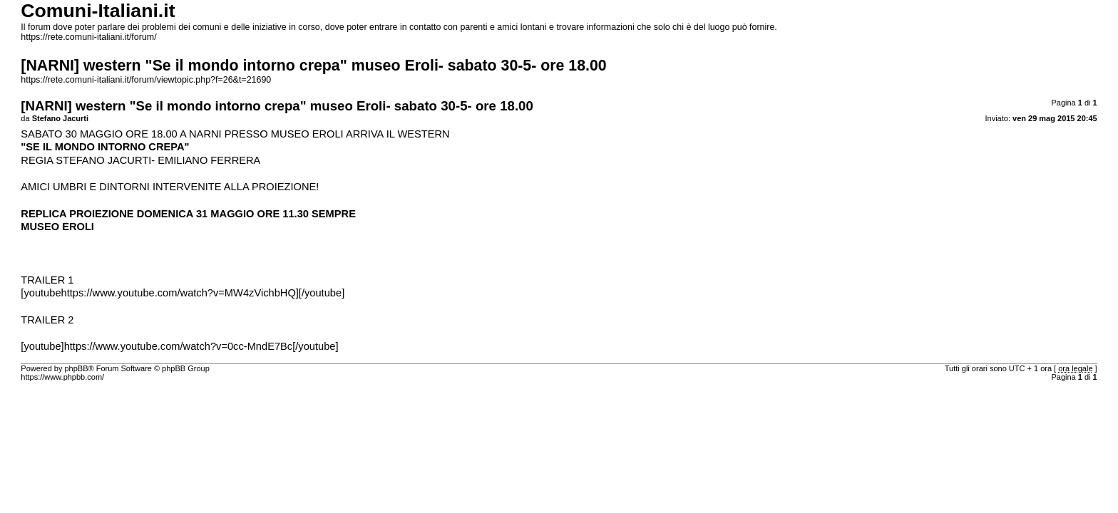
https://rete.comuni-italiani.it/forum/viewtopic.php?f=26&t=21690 (146, 80)
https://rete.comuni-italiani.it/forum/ (88, 37)
